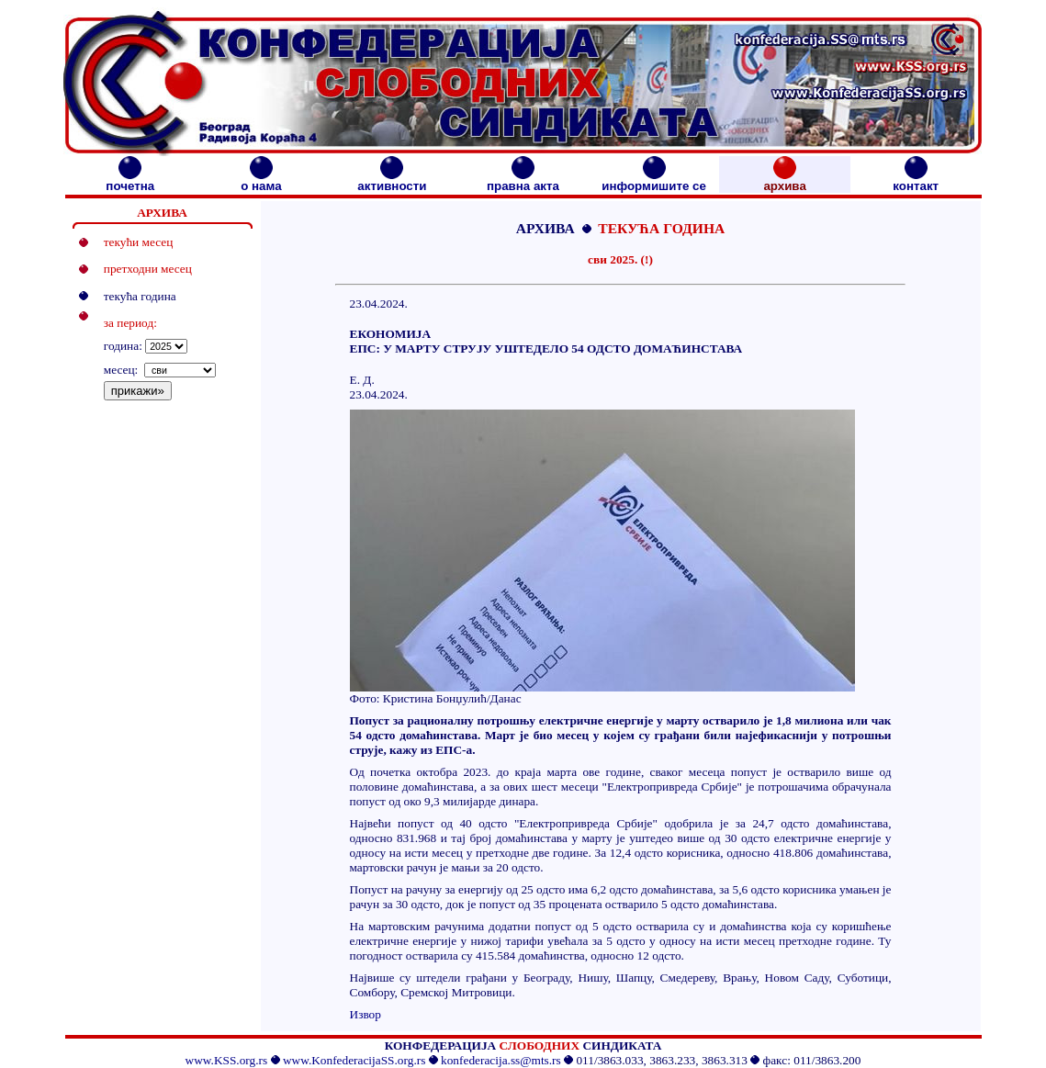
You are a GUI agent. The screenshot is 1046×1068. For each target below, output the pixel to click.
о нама (261, 180)
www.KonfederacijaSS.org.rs (354, 1060)
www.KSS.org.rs (227, 1060)
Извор (365, 1014)
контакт (916, 180)
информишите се (654, 180)
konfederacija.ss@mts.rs (501, 1060)
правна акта (523, 180)
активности (391, 180)
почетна (130, 180)
